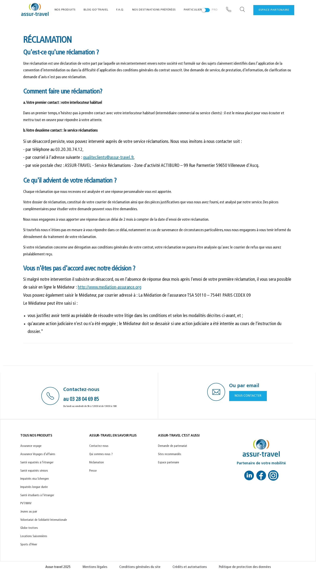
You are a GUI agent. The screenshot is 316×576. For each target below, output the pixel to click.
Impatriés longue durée (34, 487)
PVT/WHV (25, 503)
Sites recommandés (169, 454)
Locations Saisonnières (33, 536)
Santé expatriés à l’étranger (36, 462)
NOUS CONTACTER (248, 395)
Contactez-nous (98, 446)
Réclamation (96, 462)
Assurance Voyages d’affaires (37, 454)
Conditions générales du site (139, 567)
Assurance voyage (31, 446)
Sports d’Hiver (28, 544)
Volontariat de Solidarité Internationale (43, 520)
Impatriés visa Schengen (34, 478)
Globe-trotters (29, 528)
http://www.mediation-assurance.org (109, 287)
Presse (93, 470)
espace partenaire (274, 9)
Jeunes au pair (28, 511)
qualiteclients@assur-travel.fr (108, 157)
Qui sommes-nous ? (101, 454)
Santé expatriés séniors (34, 470)
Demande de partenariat (172, 446)
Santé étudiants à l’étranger (37, 495)
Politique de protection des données (245, 567)
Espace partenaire (168, 462)
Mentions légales (95, 567)
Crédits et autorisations (190, 567)
